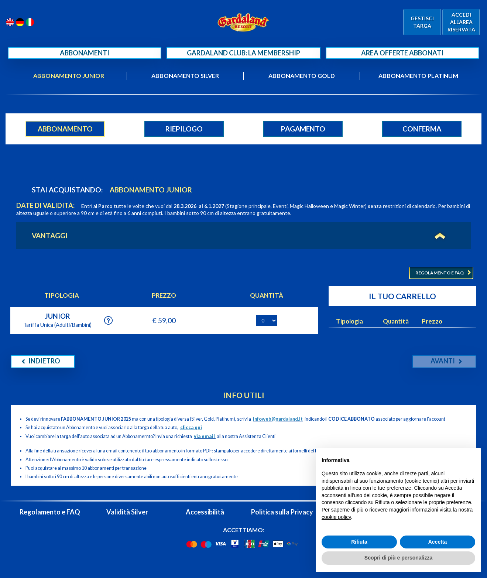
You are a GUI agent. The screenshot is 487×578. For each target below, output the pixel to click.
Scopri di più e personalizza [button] (398, 558)
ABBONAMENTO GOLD (301, 75)
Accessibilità (205, 512)
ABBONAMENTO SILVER (185, 75)
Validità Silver (127, 512)
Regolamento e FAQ (50, 512)
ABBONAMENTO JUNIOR (68, 75)
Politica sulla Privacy (282, 512)
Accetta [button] (437, 542)
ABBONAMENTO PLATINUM (418, 75)
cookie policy (336, 517)
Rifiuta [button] (359, 542)
